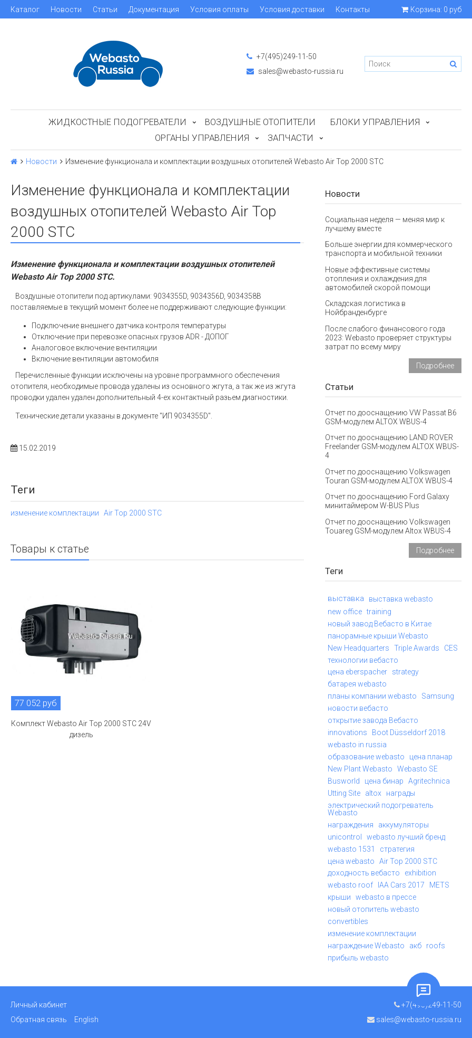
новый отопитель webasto (373, 909)
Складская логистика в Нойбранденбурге (365, 308)
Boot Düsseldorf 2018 (408, 732)
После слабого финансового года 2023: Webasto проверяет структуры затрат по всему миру (388, 338)
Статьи (105, 9)
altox (373, 793)
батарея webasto (357, 684)
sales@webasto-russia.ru (295, 71)
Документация (154, 9)
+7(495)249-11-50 (282, 56)
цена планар (431, 757)
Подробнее (435, 365)
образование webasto (366, 757)
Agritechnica (429, 781)
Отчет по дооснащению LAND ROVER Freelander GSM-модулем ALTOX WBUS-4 (392, 446)
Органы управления (202, 137)
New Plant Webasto (360, 769)
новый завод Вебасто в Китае (379, 624)
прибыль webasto (358, 958)
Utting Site (344, 793)
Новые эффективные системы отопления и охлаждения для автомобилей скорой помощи (377, 278)
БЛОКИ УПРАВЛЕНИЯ (375, 122)
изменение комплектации (55, 513)
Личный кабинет (39, 1005)
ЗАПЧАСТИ (290, 137)
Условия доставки (292, 9)
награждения (350, 825)
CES (451, 648)
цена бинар (384, 781)
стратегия (397, 849)
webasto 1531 (351, 849)
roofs (435, 945)
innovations (347, 732)
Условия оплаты (219, 9)
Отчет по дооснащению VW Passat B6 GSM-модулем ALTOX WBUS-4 (391, 417)
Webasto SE (417, 769)
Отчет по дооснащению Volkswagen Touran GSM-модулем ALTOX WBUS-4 (389, 476)
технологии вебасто (363, 660)
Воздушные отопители (260, 122)
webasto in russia (357, 744)
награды (400, 793)
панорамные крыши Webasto (378, 636)
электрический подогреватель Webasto (381, 809)
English (86, 1019)
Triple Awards (416, 648)
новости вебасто (358, 708)
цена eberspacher (357, 672)
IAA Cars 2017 (401, 885)
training (379, 611)
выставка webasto (401, 599)
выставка (346, 598)
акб (415, 945)
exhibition (420, 873)
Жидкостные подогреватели (117, 122)
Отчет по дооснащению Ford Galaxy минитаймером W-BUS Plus (387, 501)
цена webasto (351, 861)
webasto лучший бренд (406, 837)
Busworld (344, 781)
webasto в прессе (386, 897)
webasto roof (350, 885)
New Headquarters (358, 648)
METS (439, 885)
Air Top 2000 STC (133, 513)
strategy (405, 672)
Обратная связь (39, 1019)
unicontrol (345, 837)
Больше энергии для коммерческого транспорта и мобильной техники (389, 249)
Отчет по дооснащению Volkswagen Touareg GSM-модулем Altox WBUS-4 (388, 526)
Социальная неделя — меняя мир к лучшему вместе (385, 224)
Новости (66, 9)
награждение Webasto (366, 945)
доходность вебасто (364, 873)
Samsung (437, 696)
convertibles (348, 921)
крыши (339, 897)
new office (345, 611)
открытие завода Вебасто (373, 720)
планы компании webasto (372, 696)
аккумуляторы (403, 825)
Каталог (25, 9)
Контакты (353, 9)
